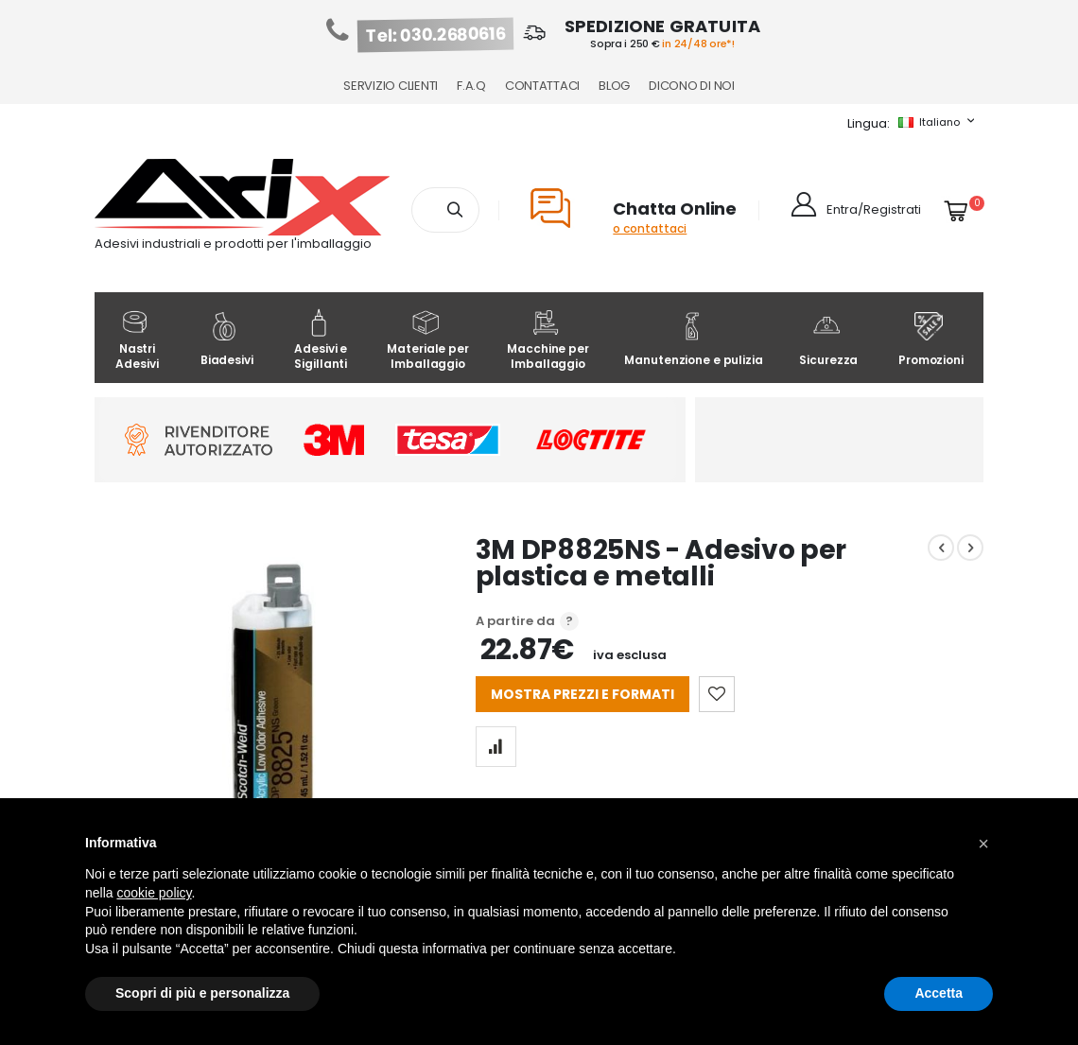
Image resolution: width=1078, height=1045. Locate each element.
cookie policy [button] (153, 892)
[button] (983, 843)
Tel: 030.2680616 (436, 35)
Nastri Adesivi (136, 340)
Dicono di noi (692, 86)
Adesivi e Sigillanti (320, 340)
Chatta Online (675, 208)
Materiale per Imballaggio (427, 340)
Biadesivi (226, 340)
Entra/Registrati (873, 209)
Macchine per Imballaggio (547, 340)
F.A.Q (471, 86)
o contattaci (650, 228)
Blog (614, 86)
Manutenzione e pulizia (693, 340)
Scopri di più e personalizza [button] (202, 993)
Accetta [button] (938, 993)
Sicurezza (828, 340)
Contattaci (542, 86)
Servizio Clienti (390, 86)
